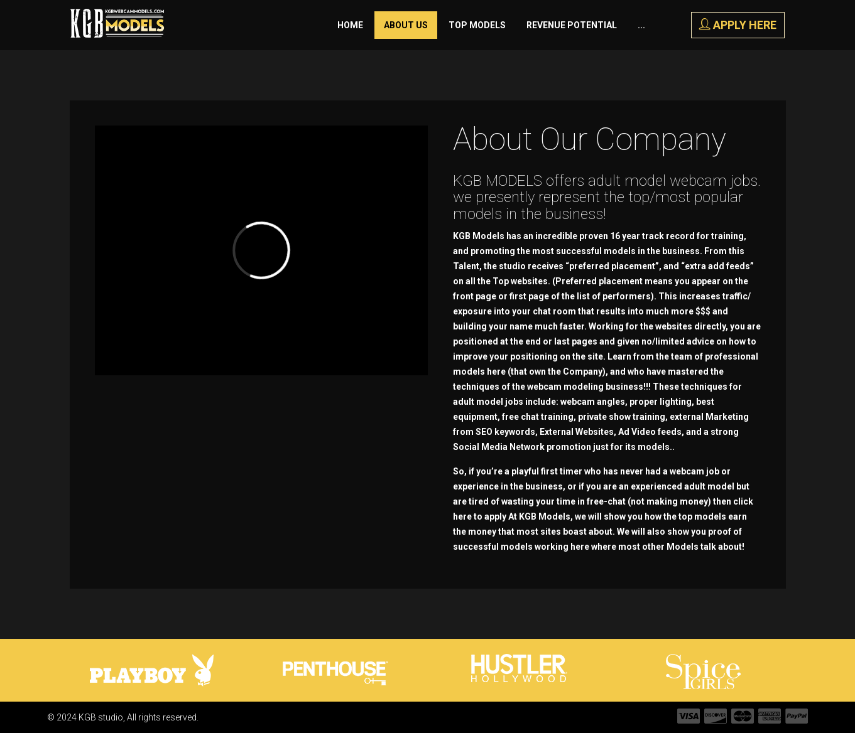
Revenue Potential (571, 25)
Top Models (477, 25)
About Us (406, 25)
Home (350, 25)
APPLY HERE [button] (737, 24)
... (641, 25)
